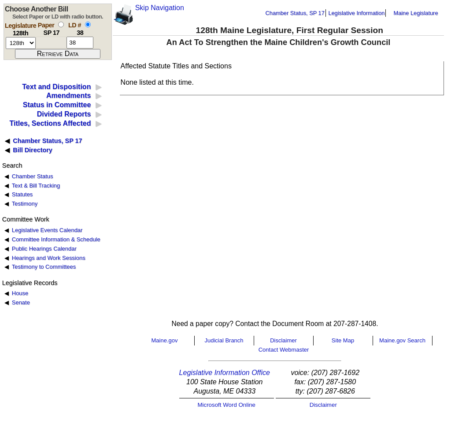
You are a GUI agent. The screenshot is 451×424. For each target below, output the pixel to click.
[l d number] (80, 43)
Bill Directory (32, 150)
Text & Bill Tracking (36, 185)
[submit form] (57, 54)
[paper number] (51, 43)
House (20, 293)
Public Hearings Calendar (44, 248)
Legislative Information (356, 13)
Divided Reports (64, 114)
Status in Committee (57, 105)
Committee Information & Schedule (56, 239)
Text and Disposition (56, 86)
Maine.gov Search (402, 340)
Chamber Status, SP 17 (295, 13)
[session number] (21, 43)
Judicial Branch (223, 340)
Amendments (68, 95)
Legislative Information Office (224, 372)
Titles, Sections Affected (50, 123)
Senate (21, 302)
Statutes (22, 194)
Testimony (24, 203)
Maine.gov (165, 340)
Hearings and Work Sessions (48, 258)
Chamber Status (32, 176)
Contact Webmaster (284, 349)
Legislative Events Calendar (47, 230)
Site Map (343, 340)
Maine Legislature (415, 13)
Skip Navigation (159, 7)
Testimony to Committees (44, 266)
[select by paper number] (61, 24)
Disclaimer (283, 340)
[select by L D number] (88, 24)
